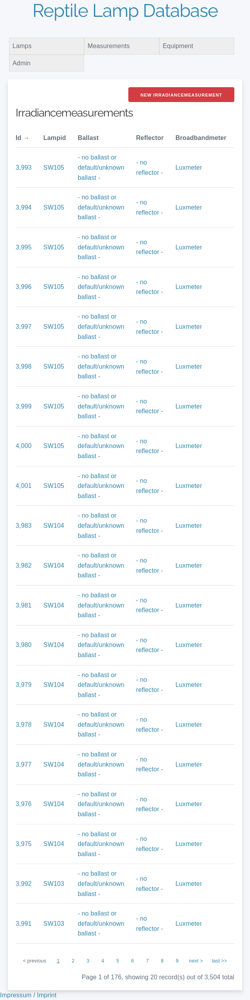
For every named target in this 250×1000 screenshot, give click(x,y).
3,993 (24, 167)
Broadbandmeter (200, 137)
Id (19, 137)
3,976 (24, 804)
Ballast (88, 137)
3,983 (24, 525)
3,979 (24, 684)
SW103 (53, 883)
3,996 (24, 286)
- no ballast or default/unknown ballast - (101, 167)
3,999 (24, 406)
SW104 (53, 525)
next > (196, 961)
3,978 (24, 724)
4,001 (24, 485)
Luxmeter (188, 167)
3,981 (24, 605)
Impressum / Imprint (28, 995)
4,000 (24, 446)
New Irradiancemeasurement (181, 95)
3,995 (24, 247)
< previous (35, 961)
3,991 (24, 923)
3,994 (24, 207)
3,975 (24, 844)
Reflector (150, 137)
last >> (219, 961)
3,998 (24, 366)
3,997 (24, 326)
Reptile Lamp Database (125, 10)
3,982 (24, 565)
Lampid (54, 137)
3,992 (24, 883)
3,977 (24, 764)
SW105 (53, 167)
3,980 (24, 645)
